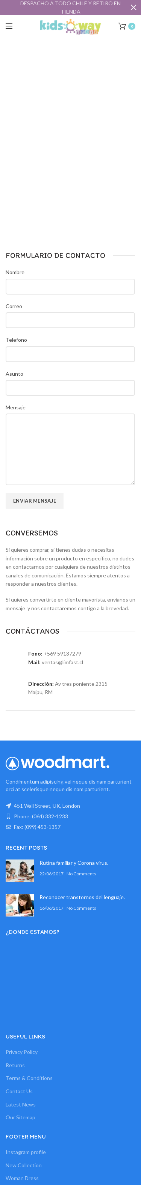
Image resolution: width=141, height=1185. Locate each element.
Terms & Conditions (29, 1078)
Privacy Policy (22, 1052)
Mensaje (16, 407)
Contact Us (19, 1091)
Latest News (21, 1104)
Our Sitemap (20, 1117)
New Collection (24, 1165)
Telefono (16, 339)
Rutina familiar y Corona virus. (73, 862)
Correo (14, 306)
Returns (15, 1065)
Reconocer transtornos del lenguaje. (82, 897)
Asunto (14, 373)
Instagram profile (26, 1152)
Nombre (15, 272)
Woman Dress (22, 1178)
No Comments (81, 873)
